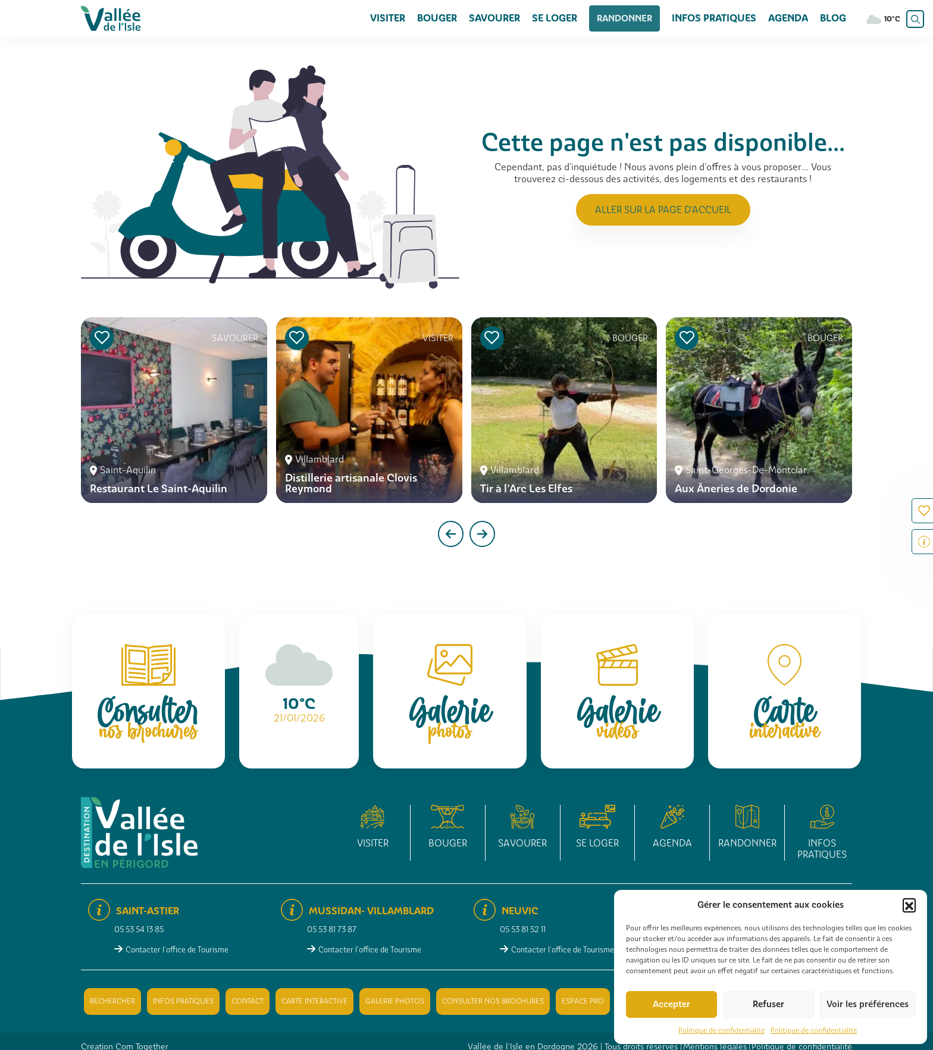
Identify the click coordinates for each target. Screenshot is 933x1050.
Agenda (788, 18)
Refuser (768, 1004)
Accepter (671, 1004)
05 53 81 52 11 (523, 929)
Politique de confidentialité (721, 1030)
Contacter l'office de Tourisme (177, 949)
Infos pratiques (714, 18)
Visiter (398, 18)
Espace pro (583, 1001)
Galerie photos (394, 1001)
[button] (909, 905)
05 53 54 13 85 (139, 929)
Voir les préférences (867, 1004)
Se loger (565, 18)
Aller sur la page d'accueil (663, 209)
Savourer (505, 18)
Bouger (448, 18)
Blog (833, 18)
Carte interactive (314, 1001)
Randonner (630, 18)
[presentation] (451, 534)
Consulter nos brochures (493, 1001)
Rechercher (112, 1001)
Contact (247, 1001)
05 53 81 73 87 (331, 929)
